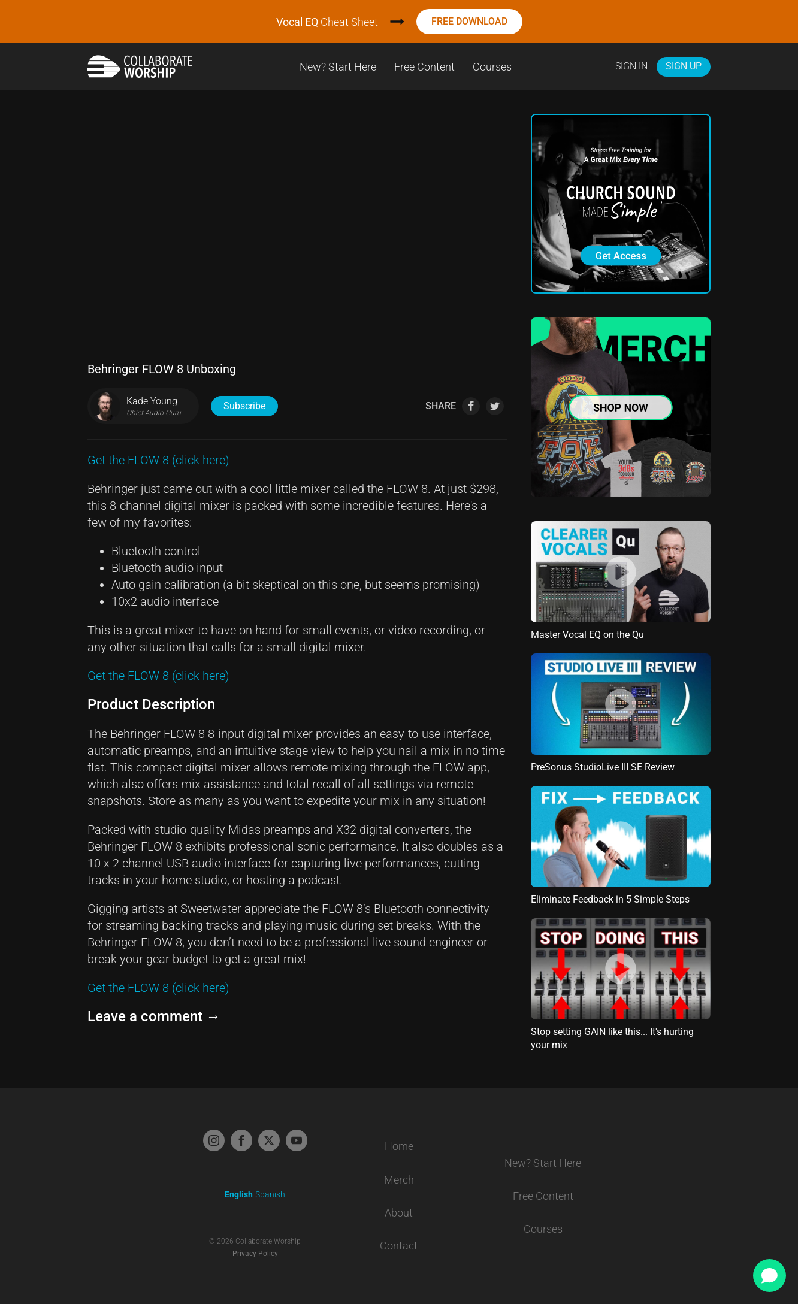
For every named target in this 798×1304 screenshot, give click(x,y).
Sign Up (684, 66)
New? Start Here (338, 66)
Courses (492, 66)
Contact (399, 1245)
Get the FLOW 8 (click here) (158, 460)
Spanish (270, 1194)
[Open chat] (769, 1275)
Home (399, 1146)
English (239, 1194)
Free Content (424, 66)
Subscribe (244, 406)
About (399, 1212)
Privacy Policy (255, 1253)
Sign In (631, 66)
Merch (399, 1179)
